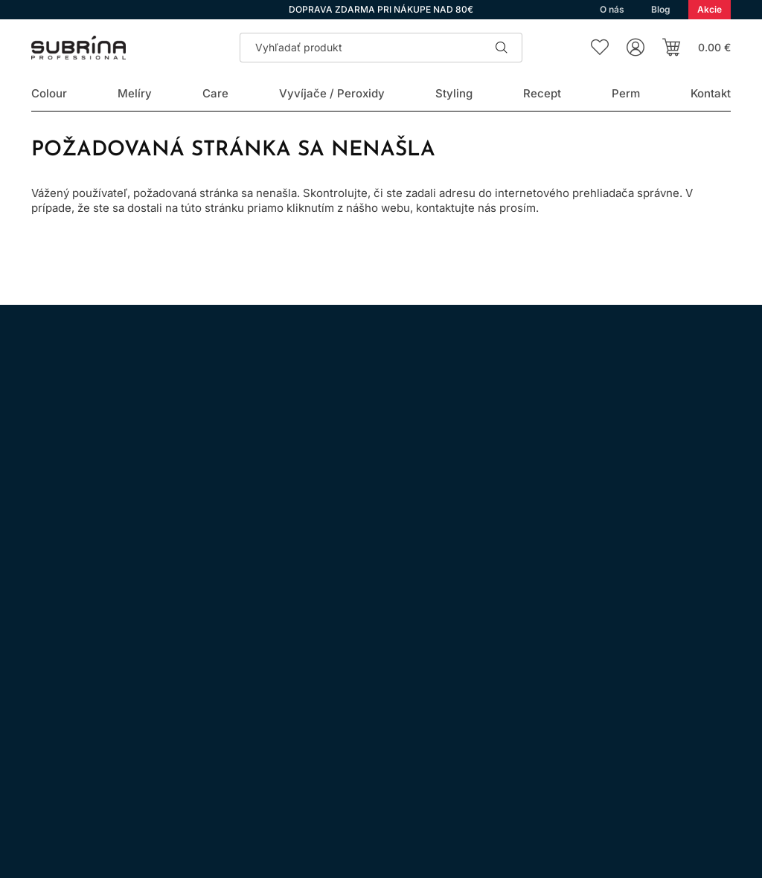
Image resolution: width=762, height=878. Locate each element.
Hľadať (501, 47)
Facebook (86, 666)
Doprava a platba (328, 729)
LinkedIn (211, 666)
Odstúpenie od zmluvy (341, 709)
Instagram (44, 666)
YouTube (169, 666)
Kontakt (304, 750)
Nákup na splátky (329, 688)
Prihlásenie (584, 743)
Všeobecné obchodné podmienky (367, 646)
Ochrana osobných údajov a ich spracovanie (395, 667)
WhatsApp (128, 666)
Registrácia (684, 743)
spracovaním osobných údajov (588, 467)
